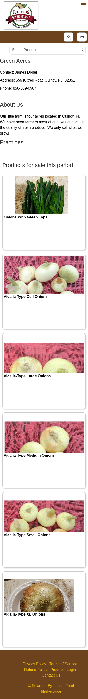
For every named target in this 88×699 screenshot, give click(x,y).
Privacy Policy (34, 664)
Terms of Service (63, 664)
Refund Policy (35, 670)
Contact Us (51, 675)
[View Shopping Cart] (82, 37)
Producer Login (63, 670)
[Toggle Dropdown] (68, 37)
